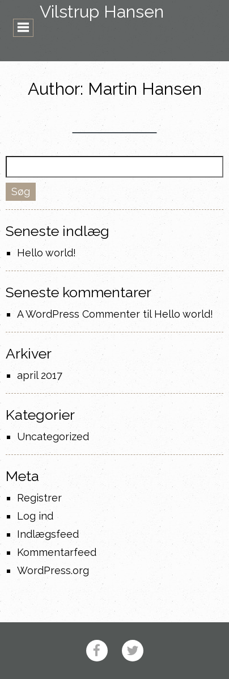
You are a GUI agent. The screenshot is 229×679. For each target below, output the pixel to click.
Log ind (35, 516)
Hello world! (46, 253)
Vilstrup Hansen (102, 12)
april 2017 (39, 375)
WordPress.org (53, 570)
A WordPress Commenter (78, 314)
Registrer (39, 498)
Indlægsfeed (48, 534)
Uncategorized (53, 436)
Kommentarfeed (56, 552)
